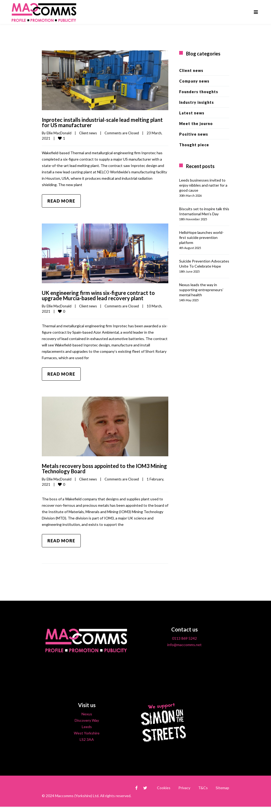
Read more (61, 200)
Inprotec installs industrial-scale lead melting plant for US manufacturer (102, 122)
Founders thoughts (198, 91)
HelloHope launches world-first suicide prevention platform (201, 237)
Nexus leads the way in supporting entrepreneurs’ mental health (201, 289)
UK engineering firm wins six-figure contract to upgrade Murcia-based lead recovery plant (98, 295)
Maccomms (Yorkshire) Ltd (76, 795)
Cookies (163, 787)
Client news (88, 133)
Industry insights (196, 102)
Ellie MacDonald (59, 133)
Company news (194, 81)
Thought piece (194, 145)
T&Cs (203, 787)
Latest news (191, 113)
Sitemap (222, 787)
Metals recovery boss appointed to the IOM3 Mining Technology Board (104, 468)
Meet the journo (196, 123)
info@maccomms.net (184, 644)
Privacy (184, 787)
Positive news (193, 134)
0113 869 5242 (184, 638)
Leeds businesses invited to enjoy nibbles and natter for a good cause (203, 185)
